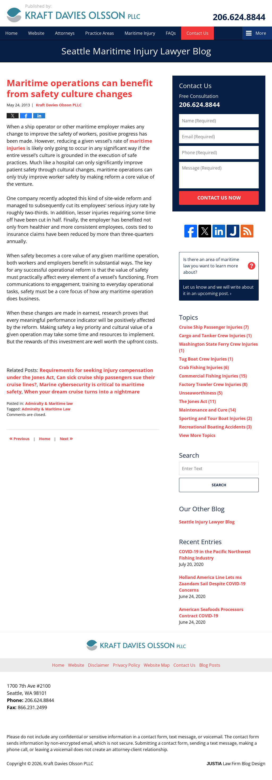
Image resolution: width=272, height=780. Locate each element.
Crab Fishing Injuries (204, 367)
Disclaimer (98, 665)
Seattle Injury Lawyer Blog (207, 522)
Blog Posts (209, 665)
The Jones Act (197, 401)
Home (11, 33)
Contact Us (197, 33)
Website (36, 33)
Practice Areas (99, 33)
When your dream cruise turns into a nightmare (82, 391)
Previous (19, 438)
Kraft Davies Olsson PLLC (68, 763)
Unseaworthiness (200, 393)
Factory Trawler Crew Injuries (213, 384)
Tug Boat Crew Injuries (206, 359)
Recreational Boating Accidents (215, 427)
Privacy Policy (126, 665)
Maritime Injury (140, 33)
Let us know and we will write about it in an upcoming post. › (218, 274)
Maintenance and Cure (207, 410)
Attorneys (65, 33)
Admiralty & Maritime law (49, 403)
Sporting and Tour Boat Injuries (215, 418)
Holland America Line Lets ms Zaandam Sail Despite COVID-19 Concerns (212, 583)
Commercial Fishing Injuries (213, 376)
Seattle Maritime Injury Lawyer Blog (73, 13)
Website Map (157, 665)
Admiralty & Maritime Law (46, 408)
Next (66, 438)
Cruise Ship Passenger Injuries (214, 327)
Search (219, 484)
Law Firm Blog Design (236, 763)
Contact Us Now (219, 197)
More (261, 33)
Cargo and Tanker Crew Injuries (215, 336)
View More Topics (197, 435)
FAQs (171, 33)
